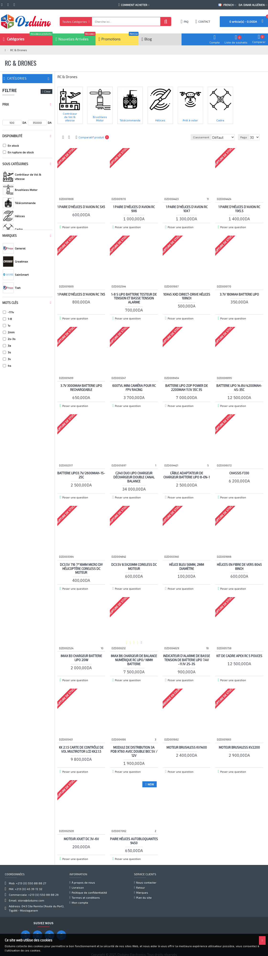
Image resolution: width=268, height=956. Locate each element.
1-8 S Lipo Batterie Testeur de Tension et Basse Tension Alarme (134, 298)
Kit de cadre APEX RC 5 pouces (239, 656)
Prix (5, 104)
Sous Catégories (15, 164)
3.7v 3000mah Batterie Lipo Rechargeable (81, 387)
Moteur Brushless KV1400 (186, 747)
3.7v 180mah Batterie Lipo (239, 294)
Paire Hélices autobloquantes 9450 (133, 841)
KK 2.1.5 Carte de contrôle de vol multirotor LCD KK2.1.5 (81, 749)
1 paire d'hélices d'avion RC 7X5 (81, 296)
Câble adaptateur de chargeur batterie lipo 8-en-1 (186, 475)
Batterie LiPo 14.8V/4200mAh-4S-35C (239, 387)
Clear (47, 91)
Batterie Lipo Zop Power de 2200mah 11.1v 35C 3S (186, 387)
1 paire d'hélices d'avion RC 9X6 (134, 209)
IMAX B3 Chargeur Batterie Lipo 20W (81, 658)
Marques (9, 236)
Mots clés (10, 303)
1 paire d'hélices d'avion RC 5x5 (81, 209)
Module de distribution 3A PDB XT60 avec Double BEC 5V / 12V (134, 751)
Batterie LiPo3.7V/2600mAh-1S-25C (81, 475)
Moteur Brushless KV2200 (239, 747)
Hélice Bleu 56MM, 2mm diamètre (186, 566)
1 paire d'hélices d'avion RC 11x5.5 (239, 209)
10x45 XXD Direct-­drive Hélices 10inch (186, 296)
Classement (167, 137)
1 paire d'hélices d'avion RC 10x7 (187, 209)
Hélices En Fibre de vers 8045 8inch (239, 566)
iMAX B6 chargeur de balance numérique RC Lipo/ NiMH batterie (134, 660)
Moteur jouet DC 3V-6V (81, 839)
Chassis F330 (239, 473)
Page (244, 137)
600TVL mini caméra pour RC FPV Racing (134, 387)
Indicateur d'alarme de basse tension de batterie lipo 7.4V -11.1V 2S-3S (186, 660)
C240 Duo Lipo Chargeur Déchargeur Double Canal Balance (134, 477)
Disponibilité (12, 136)
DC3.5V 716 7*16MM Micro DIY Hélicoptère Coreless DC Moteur (81, 568)
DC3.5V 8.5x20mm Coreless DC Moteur (134, 566)
